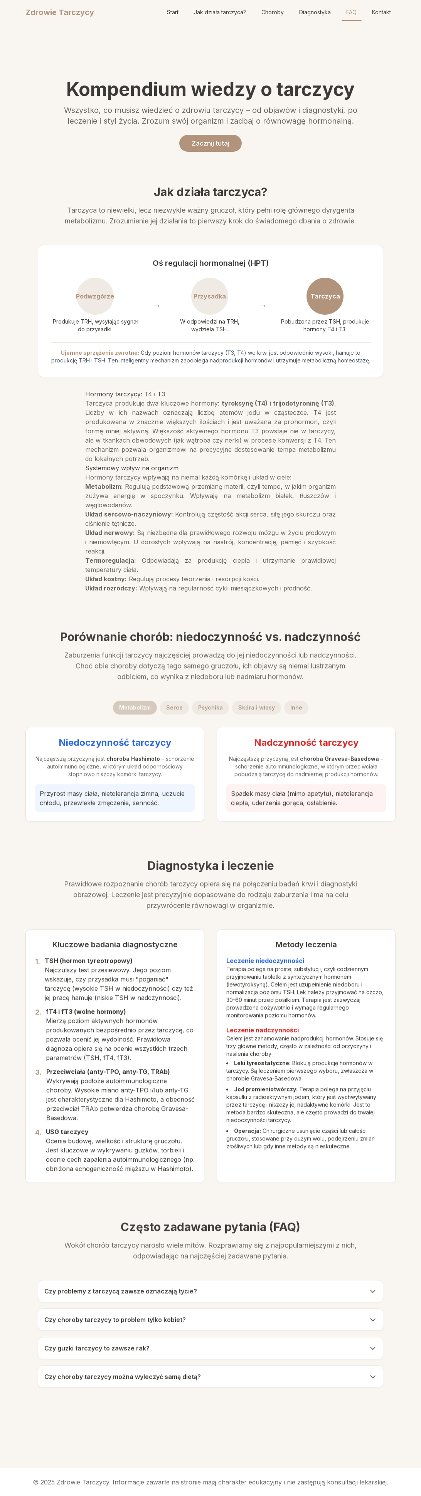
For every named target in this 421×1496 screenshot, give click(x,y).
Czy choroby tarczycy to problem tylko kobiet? (210, 1324)
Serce (174, 711)
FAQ (351, 12)
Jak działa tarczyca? (220, 12)
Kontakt (381, 12)
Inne (296, 711)
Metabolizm (135, 711)
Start (173, 12)
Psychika (210, 711)
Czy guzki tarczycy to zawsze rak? (210, 1352)
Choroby (272, 12)
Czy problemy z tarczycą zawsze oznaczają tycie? (210, 1295)
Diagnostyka (315, 12)
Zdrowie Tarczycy (59, 12)
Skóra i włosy (256, 711)
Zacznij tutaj (210, 143)
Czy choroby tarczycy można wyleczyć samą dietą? (210, 1381)
